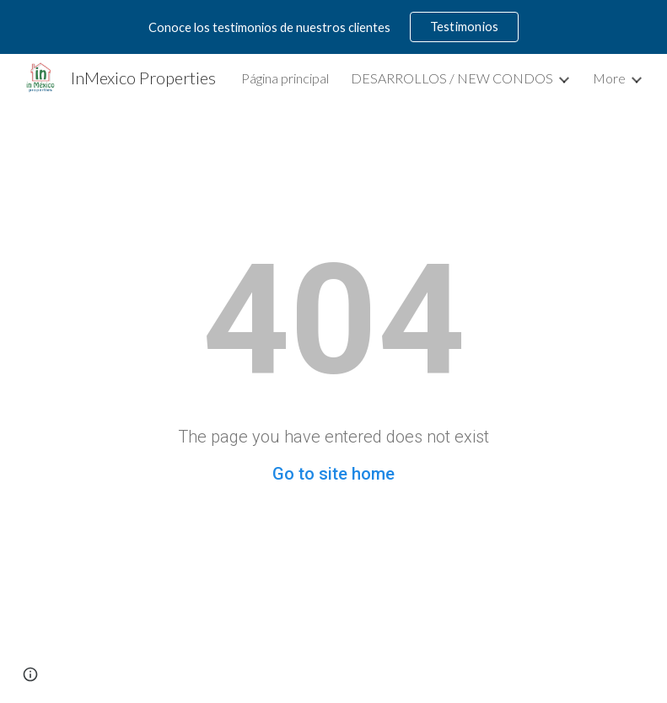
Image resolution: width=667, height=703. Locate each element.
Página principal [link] (285, 78)
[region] (333, 27)
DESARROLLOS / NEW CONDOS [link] (452, 78)
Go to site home (333, 474)
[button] (30, 674)
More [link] (609, 78)
